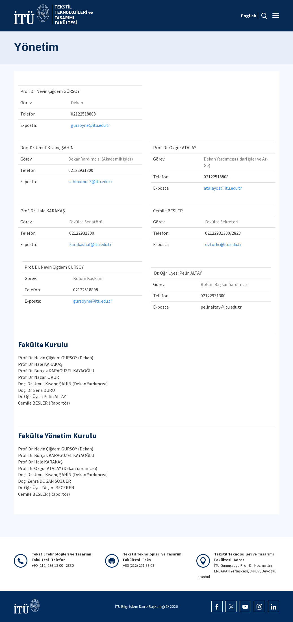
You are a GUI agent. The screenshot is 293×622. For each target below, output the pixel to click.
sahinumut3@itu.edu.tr (90, 181)
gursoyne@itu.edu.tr (90, 125)
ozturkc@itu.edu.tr (223, 244)
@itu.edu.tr (101, 244)
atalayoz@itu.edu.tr (223, 188)
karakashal (79, 244)
